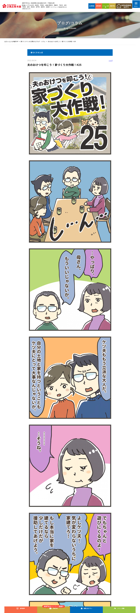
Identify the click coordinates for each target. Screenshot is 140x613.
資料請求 (98, 6)
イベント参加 (105, 6)
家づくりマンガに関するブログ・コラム (34, 41)
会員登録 (91, 6)
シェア (111, 60)
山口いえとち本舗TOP (11, 41)
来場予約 (112, 6)
